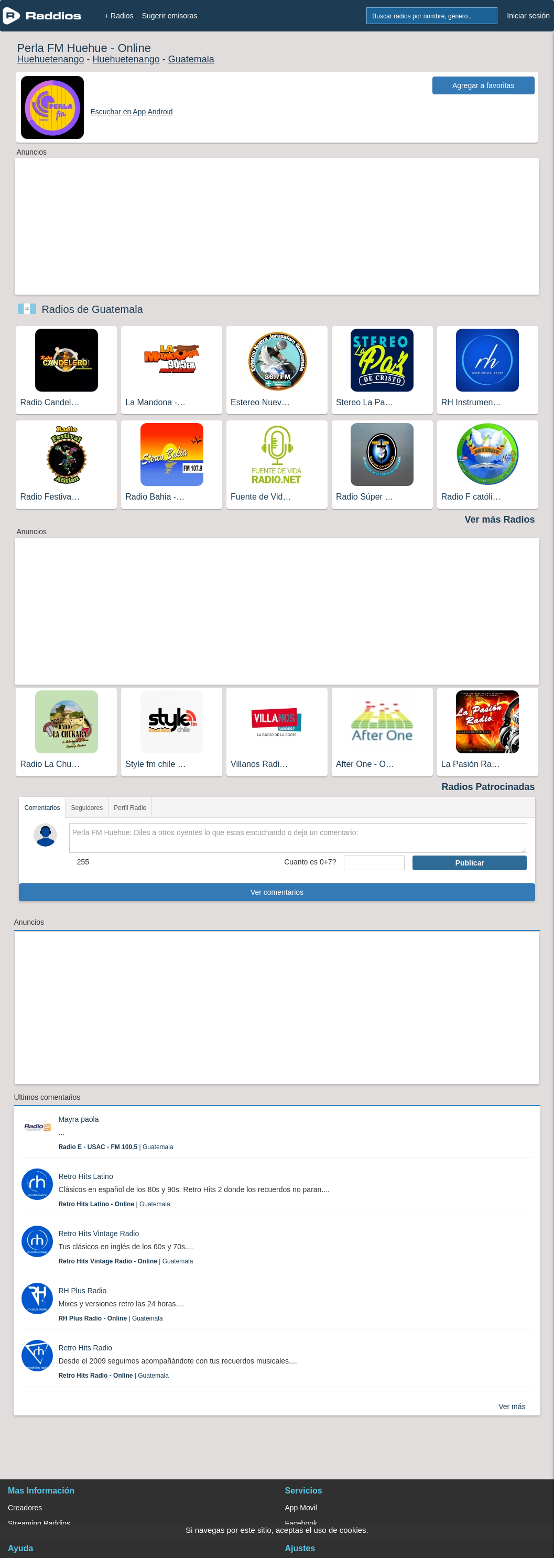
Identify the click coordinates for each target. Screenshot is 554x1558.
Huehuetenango (50, 59)
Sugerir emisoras (170, 16)
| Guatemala (115, 1147)
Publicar (469, 863)
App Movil (301, 1507)
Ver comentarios (277, 892)
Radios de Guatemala (92, 309)
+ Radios (119, 16)
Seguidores (87, 808)
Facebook (301, 1523)
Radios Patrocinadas (488, 787)
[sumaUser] (374, 863)
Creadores (25, 1507)
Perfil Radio (130, 808)
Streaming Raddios (39, 1523)
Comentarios (42, 808)
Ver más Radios (499, 519)
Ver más (511, 1406)
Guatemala (191, 59)
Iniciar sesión (528, 16)
